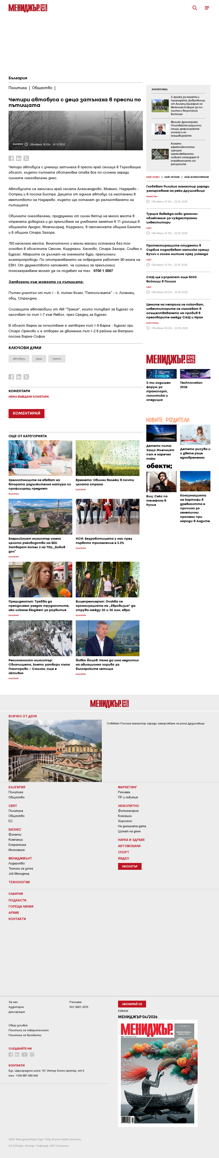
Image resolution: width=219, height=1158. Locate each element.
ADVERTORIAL (160, 90)
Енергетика (17, 844)
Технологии (19, 881)
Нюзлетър (130, 867)
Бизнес (15, 829)
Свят (13, 805)
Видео (123, 858)
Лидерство (17, 863)
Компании (16, 839)
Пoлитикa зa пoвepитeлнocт (29, 1030)
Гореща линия (21, 906)
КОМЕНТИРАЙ (26, 413)
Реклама (124, 792)
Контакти (17, 918)
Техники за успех (21, 868)
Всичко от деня (23, 716)
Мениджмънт (20, 858)
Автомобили (129, 845)
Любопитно (128, 805)
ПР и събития (128, 797)
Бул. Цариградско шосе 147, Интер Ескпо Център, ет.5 (46, 1070)
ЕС (11, 821)
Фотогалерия (128, 810)
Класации (125, 815)
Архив (14, 912)
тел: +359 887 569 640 (23, 1075)
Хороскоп (125, 821)
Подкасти (17, 900)
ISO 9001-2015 (79, 1007)
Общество (17, 797)
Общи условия (18, 1025)
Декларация (17, 1011)
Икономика (17, 849)
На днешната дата (132, 826)
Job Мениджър (19, 873)
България (18, 78)
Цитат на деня (129, 831)
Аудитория (16, 1007)
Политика (16, 792)
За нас (13, 1002)
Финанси (15, 834)
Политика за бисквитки (25, 1035)
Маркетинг (127, 787)
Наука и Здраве (131, 839)
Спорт (123, 852)
